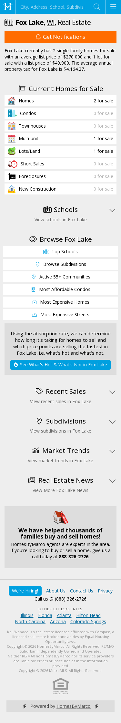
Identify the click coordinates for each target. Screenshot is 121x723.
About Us (56, 591)
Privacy (105, 591)
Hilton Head (88, 615)
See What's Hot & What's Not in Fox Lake (60, 365)
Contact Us (81, 591)
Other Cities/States (60, 608)
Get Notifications (60, 36)
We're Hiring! (25, 591)
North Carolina (30, 621)
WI (51, 22)
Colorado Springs (88, 621)
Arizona (58, 621)
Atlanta (64, 615)
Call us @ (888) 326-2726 (60, 599)
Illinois (27, 615)
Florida (45, 615)
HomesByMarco (73, 706)
